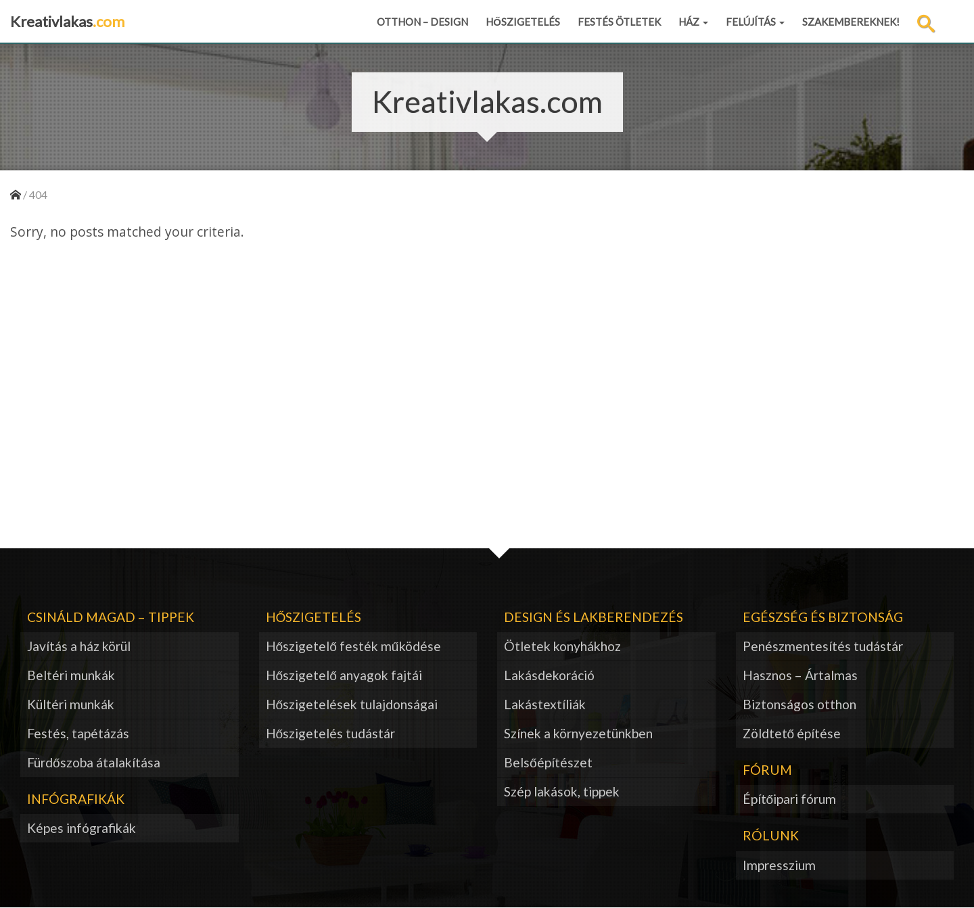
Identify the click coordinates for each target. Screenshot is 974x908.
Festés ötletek (619, 22)
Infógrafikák (75, 799)
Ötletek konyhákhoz (562, 646)
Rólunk (771, 835)
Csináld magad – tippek (110, 617)
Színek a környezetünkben (578, 733)
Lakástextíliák (545, 704)
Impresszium (779, 865)
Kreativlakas (67, 21)
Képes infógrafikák (81, 828)
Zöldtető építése (792, 733)
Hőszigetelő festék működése (353, 646)
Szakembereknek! (851, 22)
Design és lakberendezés (593, 617)
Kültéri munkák (70, 704)
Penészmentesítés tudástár (823, 646)
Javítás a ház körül (79, 646)
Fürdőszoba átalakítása (93, 762)
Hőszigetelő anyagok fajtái (344, 675)
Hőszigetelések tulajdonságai (352, 704)
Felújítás (755, 22)
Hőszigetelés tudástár (331, 733)
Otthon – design (422, 22)
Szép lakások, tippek (562, 791)
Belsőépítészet (548, 762)
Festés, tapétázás (78, 733)
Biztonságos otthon (799, 704)
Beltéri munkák (71, 675)
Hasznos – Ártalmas (800, 675)
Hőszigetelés (523, 22)
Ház (693, 22)
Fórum (767, 770)
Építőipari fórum (790, 799)
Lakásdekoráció (549, 675)
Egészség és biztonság (823, 617)
